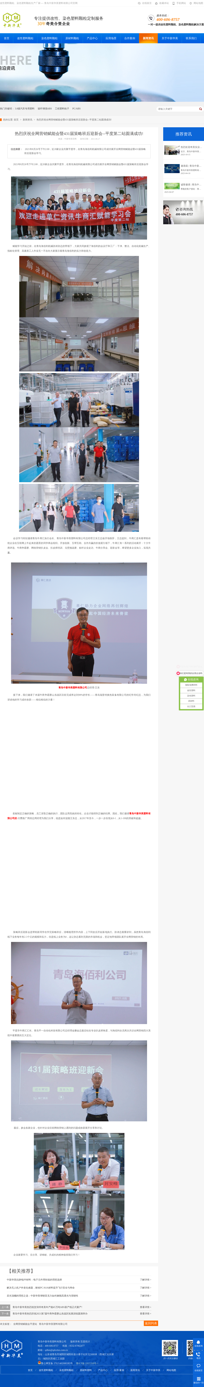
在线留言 (144, 3)
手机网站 (178, 3)
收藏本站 (161, 3)
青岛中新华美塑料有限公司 (53, 1324)
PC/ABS (76, 108)
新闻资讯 (28, 119)
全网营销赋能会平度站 (25, 1324)
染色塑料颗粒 (66, 1370)
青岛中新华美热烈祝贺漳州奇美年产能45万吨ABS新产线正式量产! (47, 1307)
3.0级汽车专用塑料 (25, 108)
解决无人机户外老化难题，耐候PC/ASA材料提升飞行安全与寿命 (41, 1287)
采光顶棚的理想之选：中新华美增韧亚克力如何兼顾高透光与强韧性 (42, 1295)
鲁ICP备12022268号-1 (87, 1363)
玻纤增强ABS (45, 108)
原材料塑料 (86, 1370)
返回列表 (151, 1323)
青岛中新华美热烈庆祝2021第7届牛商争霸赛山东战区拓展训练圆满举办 (50, 1313)
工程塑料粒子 (62, 108)
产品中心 (103, 1370)
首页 (16, 119)
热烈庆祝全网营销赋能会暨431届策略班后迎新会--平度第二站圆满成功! (74, 119)
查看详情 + (145, 1307)
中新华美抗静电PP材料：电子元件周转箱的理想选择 (34, 1279)
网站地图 (195, 3)
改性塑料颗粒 (46, 1370)
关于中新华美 (153, 1370)
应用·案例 (119, 1370)
